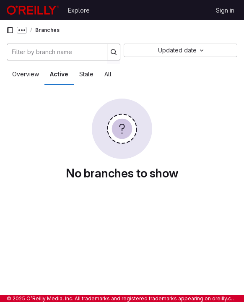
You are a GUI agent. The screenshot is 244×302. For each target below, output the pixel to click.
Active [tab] (59, 74)
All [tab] (108, 74)
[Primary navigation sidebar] (10, 30)
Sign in (225, 10)
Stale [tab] (86, 74)
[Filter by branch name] (57, 52)
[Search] (113, 52)
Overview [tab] (25, 74)
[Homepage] (33, 10)
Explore (79, 10)
